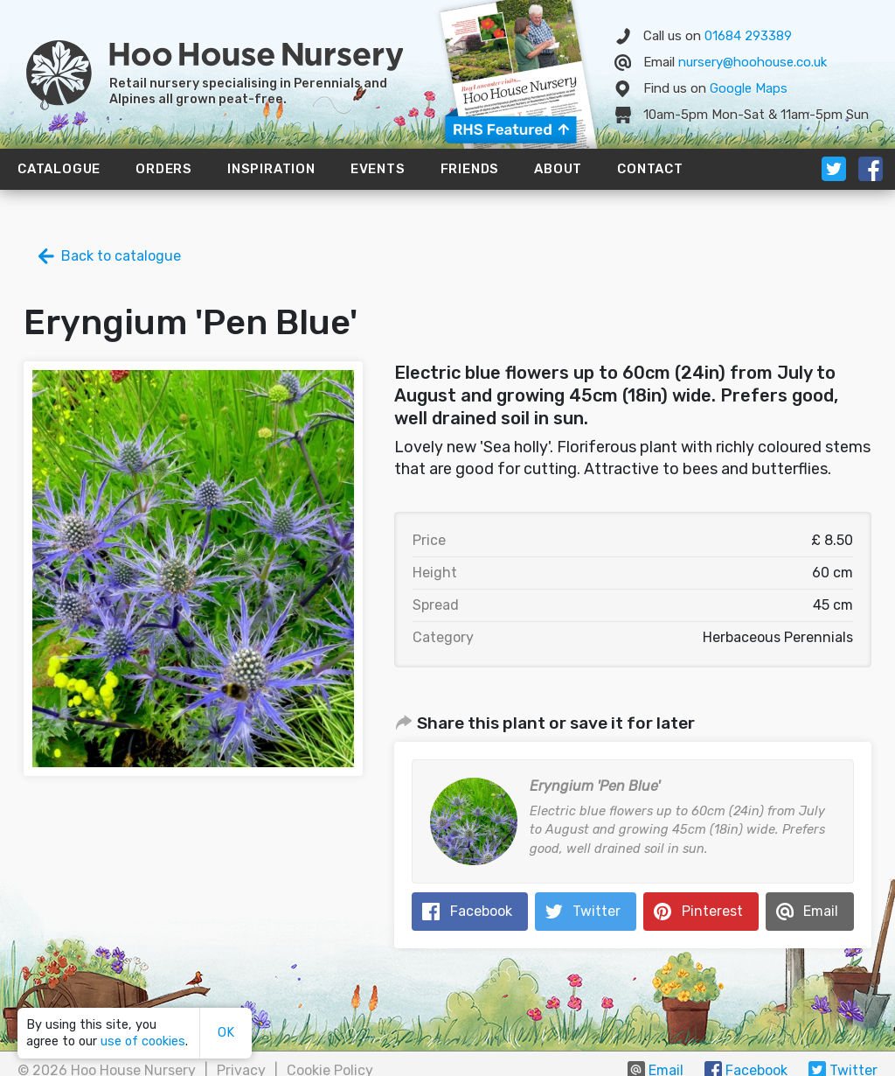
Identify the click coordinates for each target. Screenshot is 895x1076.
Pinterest (712, 911)
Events (378, 169)
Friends (470, 169)
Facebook (481, 911)
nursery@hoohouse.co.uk (752, 62)
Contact (650, 169)
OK (226, 1032)
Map (748, 88)
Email (820, 911)
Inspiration (271, 169)
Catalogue (59, 169)
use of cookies (143, 1041)
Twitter (596, 911)
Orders (163, 169)
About (558, 169)
